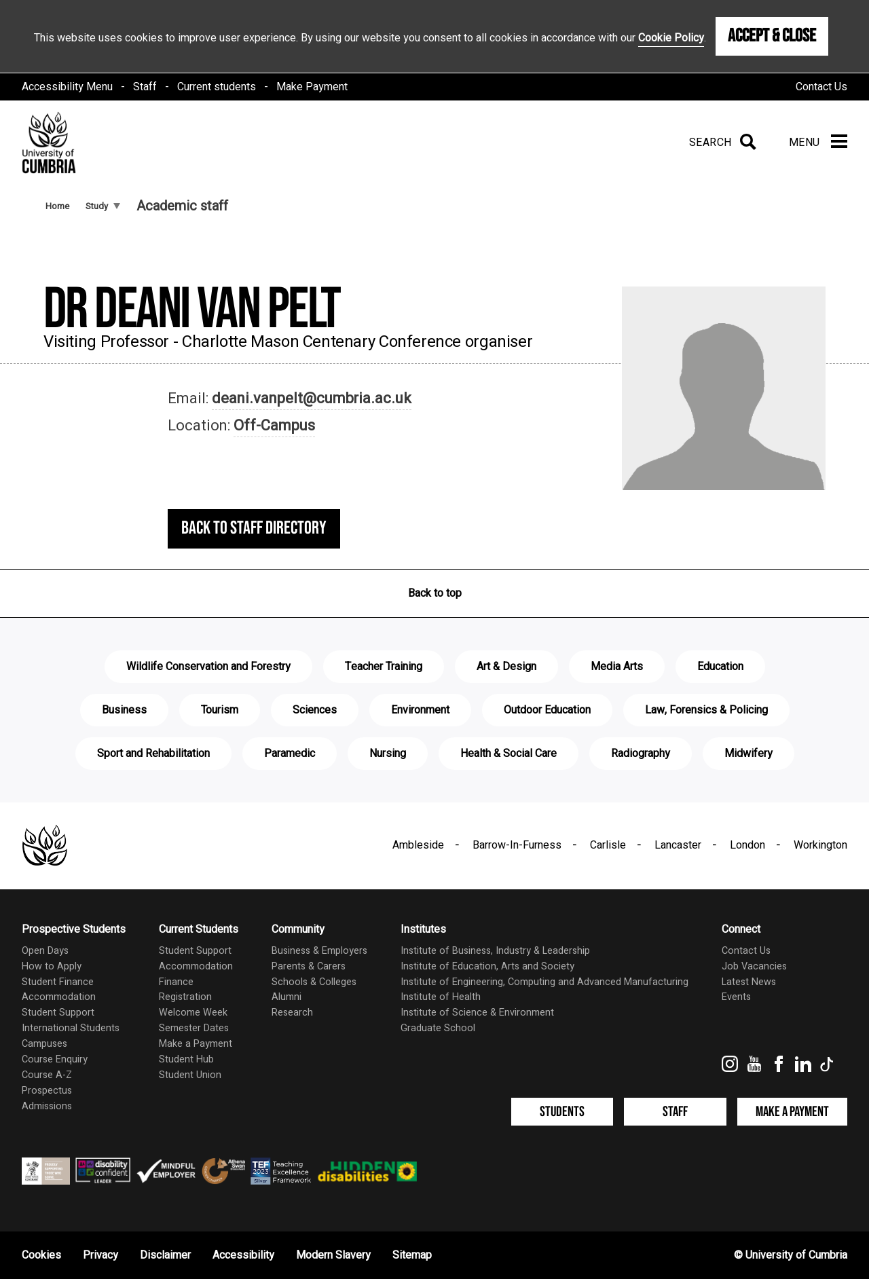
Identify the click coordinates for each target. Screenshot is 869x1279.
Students (562, 1111)
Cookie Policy (671, 38)
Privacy (100, 1255)
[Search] (720, 143)
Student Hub (186, 1059)
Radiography (640, 753)
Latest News (749, 982)
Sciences (315, 710)
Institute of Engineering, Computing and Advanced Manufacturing (544, 982)
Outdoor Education (547, 710)
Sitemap (412, 1255)
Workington (820, 845)
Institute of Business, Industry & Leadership (495, 951)
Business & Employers (319, 951)
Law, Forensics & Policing (706, 710)
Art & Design (506, 667)
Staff (145, 87)
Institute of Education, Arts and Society (487, 966)
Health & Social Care (508, 753)
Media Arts (617, 667)
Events (736, 997)
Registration (185, 997)
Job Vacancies (754, 966)
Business (124, 710)
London (747, 845)
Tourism (219, 710)
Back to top (435, 593)
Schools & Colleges (314, 982)
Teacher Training (383, 667)
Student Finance (58, 982)
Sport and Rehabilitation (153, 753)
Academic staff (182, 206)
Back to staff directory (254, 528)
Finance (176, 982)
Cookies (41, 1255)
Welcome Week (193, 1012)
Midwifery (748, 753)
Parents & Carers (309, 966)
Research (292, 1012)
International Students (70, 1028)
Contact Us (821, 87)
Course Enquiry (55, 1059)
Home (57, 206)
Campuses (44, 1044)
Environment (420, 710)
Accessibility (243, 1255)
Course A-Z (47, 1075)
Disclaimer (165, 1255)
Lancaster (677, 845)
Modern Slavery (333, 1255)
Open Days (45, 951)
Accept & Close (772, 36)
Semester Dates (194, 1028)
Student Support (58, 1012)
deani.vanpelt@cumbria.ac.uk (311, 398)
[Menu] (818, 142)
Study (103, 206)
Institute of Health (441, 997)
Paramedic (289, 753)
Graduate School (438, 1028)
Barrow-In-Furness (517, 845)
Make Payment (312, 87)
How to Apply (51, 966)
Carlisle (608, 845)
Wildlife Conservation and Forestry (208, 667)
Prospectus (47, 1090)
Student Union (190, 1075)
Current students (216, 87)
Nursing (387, 753)
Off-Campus (274, 426)
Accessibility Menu (67, 87)
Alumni (286, 997)
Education (720, 667)
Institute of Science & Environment (477, 1012)
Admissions (47, 1106)
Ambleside (418, 845)
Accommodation (59, 997)
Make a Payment (195, 1044)
